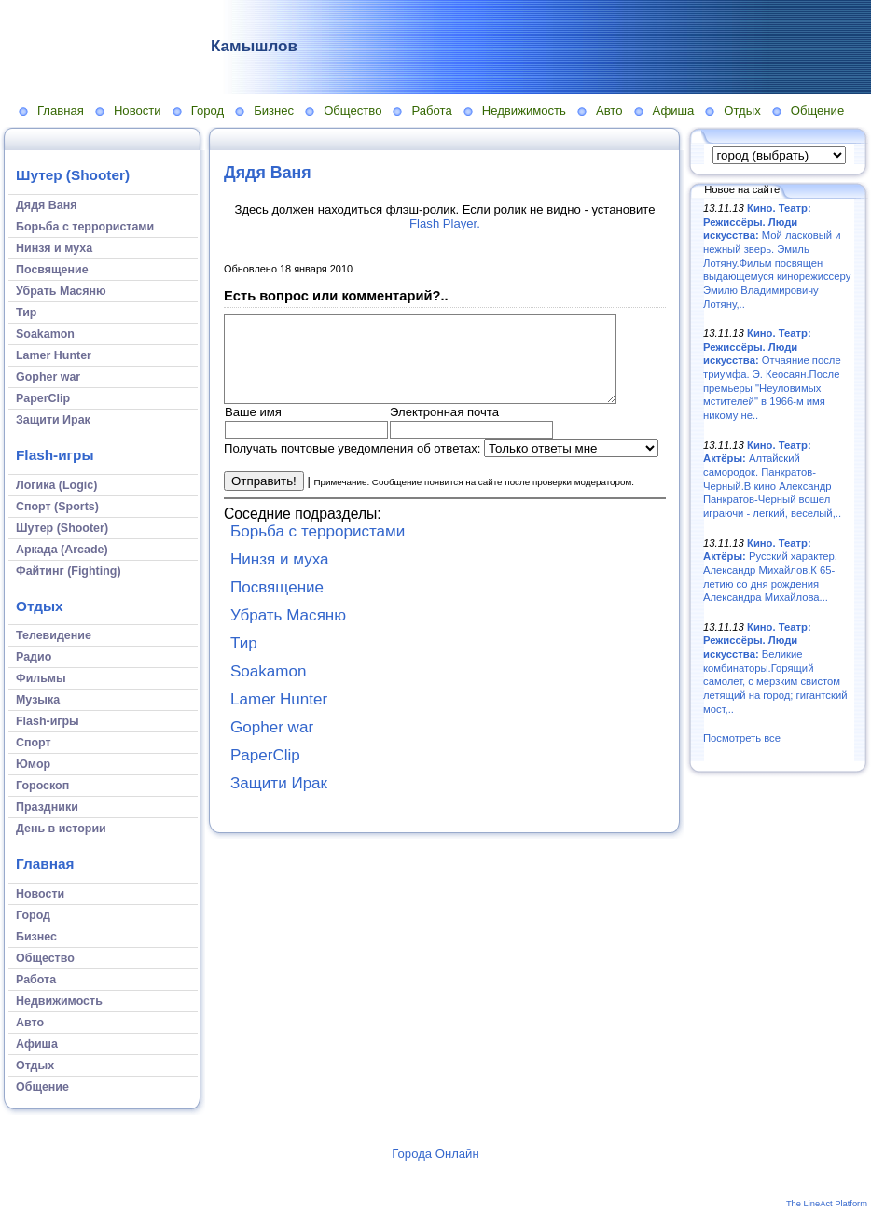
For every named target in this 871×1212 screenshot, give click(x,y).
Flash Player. (444, 223)
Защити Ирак (278, 800)
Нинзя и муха (279, 576)
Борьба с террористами (317, 548)
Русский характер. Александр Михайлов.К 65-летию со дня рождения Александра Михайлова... (770, 570)
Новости (137, 111)
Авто (609, 111)
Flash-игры (54, 455)
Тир (243, 660)
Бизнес (274, 111)
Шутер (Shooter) (73, 175)
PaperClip (265, 772)
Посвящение (277, 604)
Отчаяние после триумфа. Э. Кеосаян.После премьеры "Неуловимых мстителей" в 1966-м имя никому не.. (772, 374)
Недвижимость (524, 111)
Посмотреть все (742, 738)
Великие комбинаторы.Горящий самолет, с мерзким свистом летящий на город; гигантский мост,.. (775, 668)
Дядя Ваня (267, 172)
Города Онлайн (435, 1154)
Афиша (674, 111)
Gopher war (271, 744)
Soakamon (268, 688)
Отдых (742, 111)
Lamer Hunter (278, 716)
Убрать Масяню (288, 632)
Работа (431, 111)
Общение (818, 111)
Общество (352, 111)
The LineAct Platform (826, 1203)
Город (207, 111)
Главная (60, 111)
